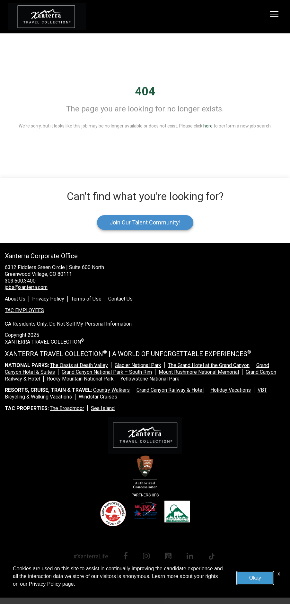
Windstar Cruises (98, 397)
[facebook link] (126, 557)
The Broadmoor (67, 408)
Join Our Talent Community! (145, 222)
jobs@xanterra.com (26, 287)
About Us (15, 299)
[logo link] (47, 17)
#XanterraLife (90, 556)
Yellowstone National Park (149, 379)
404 (145, 91)
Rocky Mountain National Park (80, 379)
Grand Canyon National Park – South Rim (107, 372)
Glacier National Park (138, 365)
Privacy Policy (48, 299)
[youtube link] (169, 557)
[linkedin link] (191, 557)
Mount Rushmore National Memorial (199, 372)
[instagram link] (147, 557)
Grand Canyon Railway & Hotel (170, 390)
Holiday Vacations (230, 390)
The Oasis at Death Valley (79, 365)
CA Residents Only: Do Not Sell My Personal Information (68, 324)
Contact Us (120, 299)
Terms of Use (86, 299)
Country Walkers (111, 390)
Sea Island (103, 408)
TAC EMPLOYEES (24, 310)
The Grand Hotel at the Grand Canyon (209, 365)
